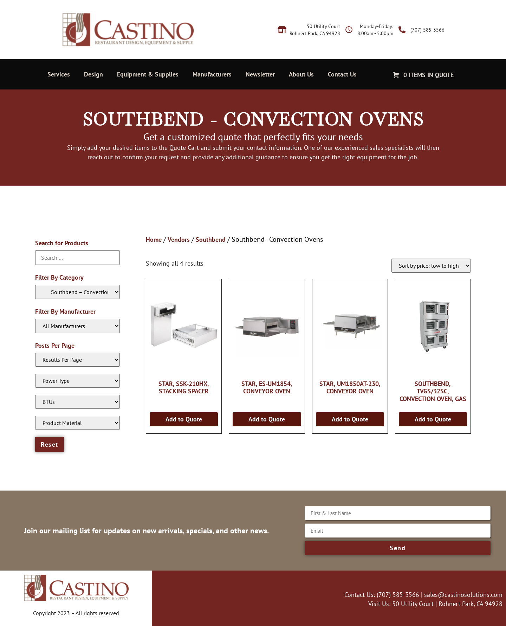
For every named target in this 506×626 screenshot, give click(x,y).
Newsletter (260, 74)
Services (58, 74)
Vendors (179, 239)
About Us (301, 74)
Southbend (211, 239)
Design (93, 74)
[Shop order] (431, 266)
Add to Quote (184, 419)
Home (154, 239)
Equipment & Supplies (148, 74)
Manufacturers (212, 74)
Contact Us (342, 74)
